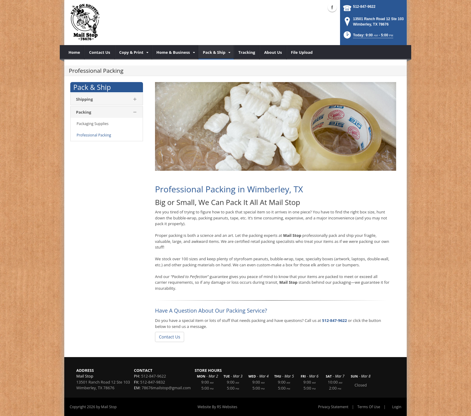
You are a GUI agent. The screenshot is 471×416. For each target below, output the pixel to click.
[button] (367, 36)
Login (396, 406)
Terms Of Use (368, 406)
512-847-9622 (364, 7)
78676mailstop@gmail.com (166, 387)
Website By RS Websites (217, 406)
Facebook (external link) (332, 7)
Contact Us (169, 337)
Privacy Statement (333, 406)
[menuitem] (74, 52)
